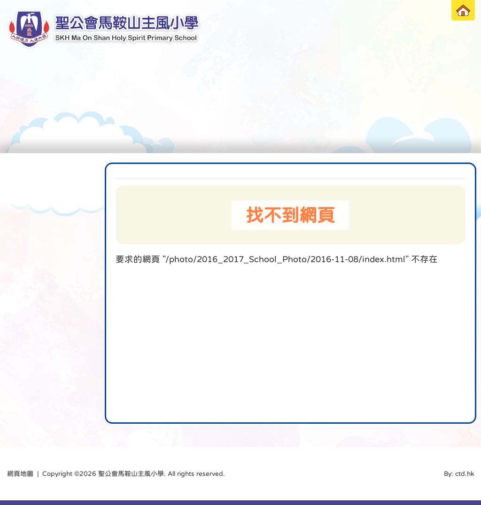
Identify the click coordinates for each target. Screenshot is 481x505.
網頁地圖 (20, 473)
